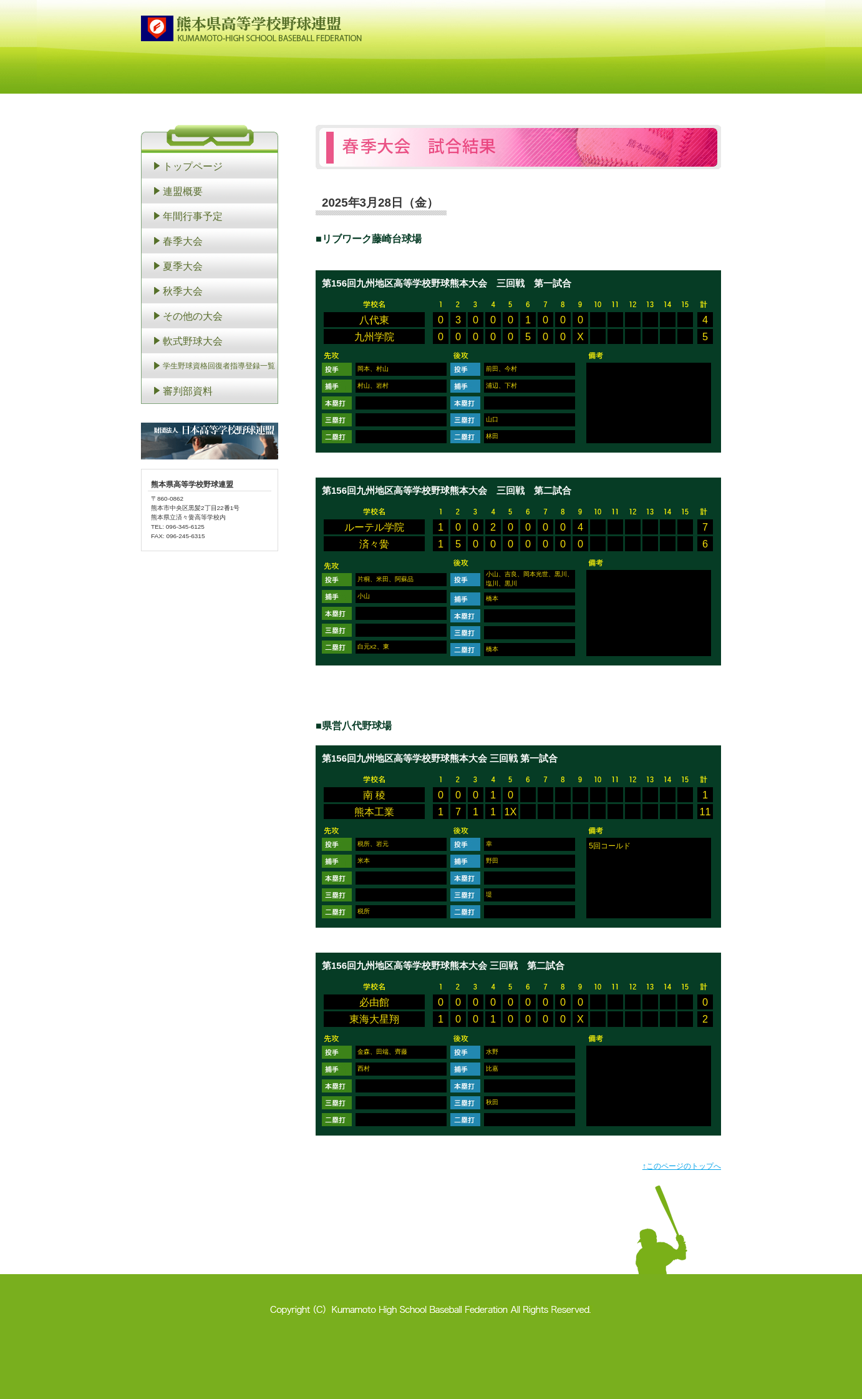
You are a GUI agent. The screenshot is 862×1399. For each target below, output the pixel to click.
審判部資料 (188, 390)
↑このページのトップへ (681, 1166)
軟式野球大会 (193, 340)
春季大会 (183, 241)
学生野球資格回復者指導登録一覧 (219, 365)
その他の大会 (193, 316)
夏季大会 (183, 266)
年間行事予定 (193, 216)
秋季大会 (183, 291)
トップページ (193, 166)
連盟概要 (183, 191)
